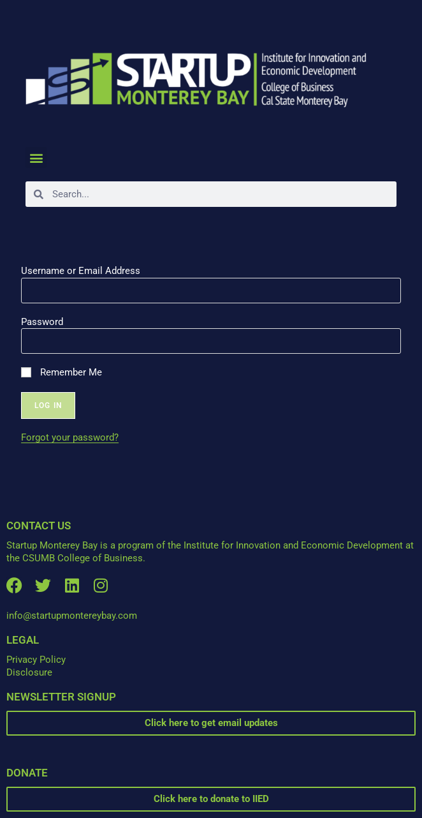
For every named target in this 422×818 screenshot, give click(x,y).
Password (42, 322)
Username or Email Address (80, 270)
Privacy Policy (36, 659)
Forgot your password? (70, 437)
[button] (36, 157)
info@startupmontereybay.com (71, 615)
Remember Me (61, 372)
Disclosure (29, 672)
